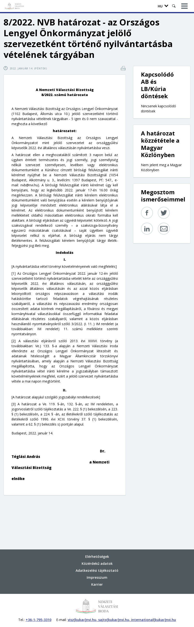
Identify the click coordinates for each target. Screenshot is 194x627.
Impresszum (97, 577)
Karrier (97, 584)
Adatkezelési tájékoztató (97, 570)
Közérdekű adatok (97, 563)
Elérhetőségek (97, 556)
